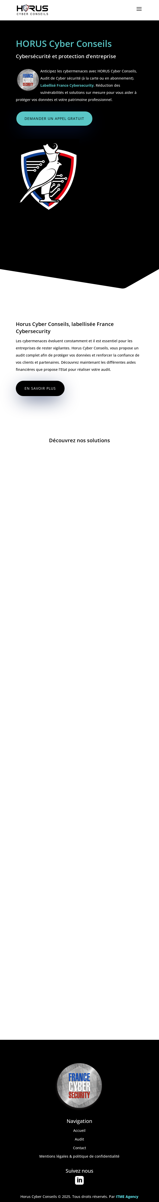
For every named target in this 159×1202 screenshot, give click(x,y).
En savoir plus (40, 388)
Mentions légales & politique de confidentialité (79, 1156)
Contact (79, 1147)
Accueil (79, 1130)
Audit (79, 1139)
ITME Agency (127, 1196)
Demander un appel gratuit (54, 118)
